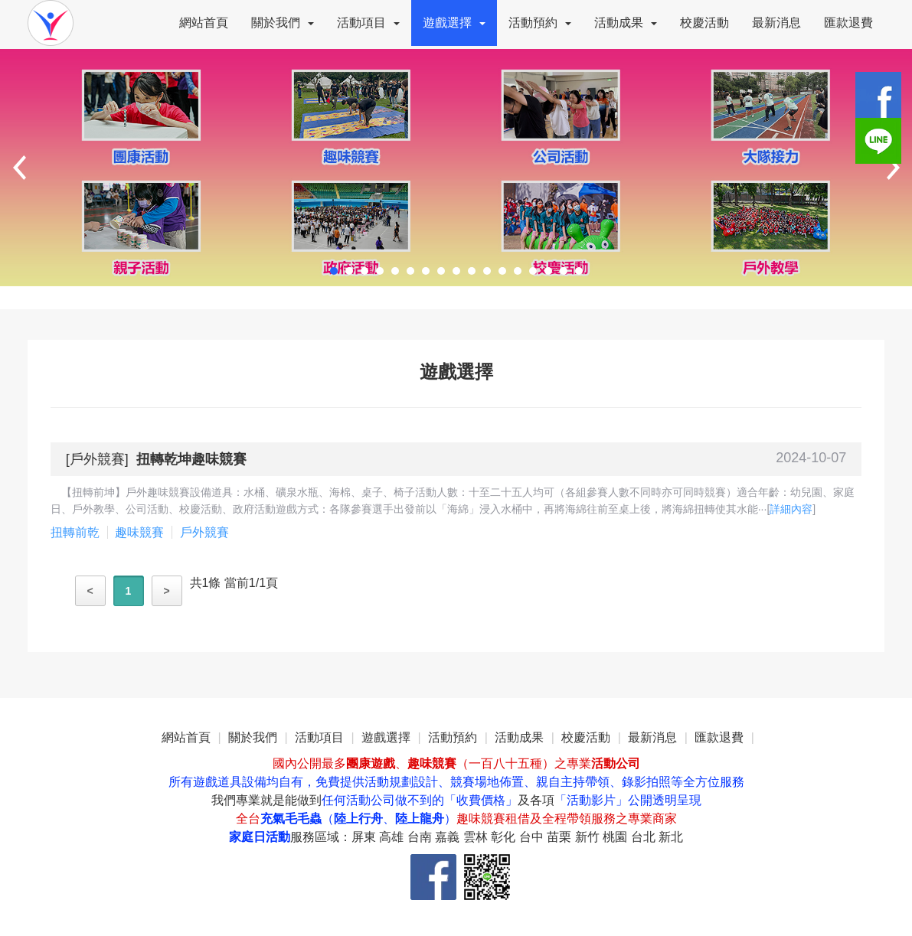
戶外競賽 (97, 459)
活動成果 (625, 22)
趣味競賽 (139, 532)
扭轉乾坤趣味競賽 (191, 459)
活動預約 (539, 22)
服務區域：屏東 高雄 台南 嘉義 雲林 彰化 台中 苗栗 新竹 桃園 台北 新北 (486, 836)
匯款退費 (848, 22)
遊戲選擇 (454, 22)
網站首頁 (203, 22)
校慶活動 (704, 22)
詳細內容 (791, 509)
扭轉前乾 (75, 532)
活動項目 (368, 22)
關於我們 (282, 22)
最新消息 (776, 22)
